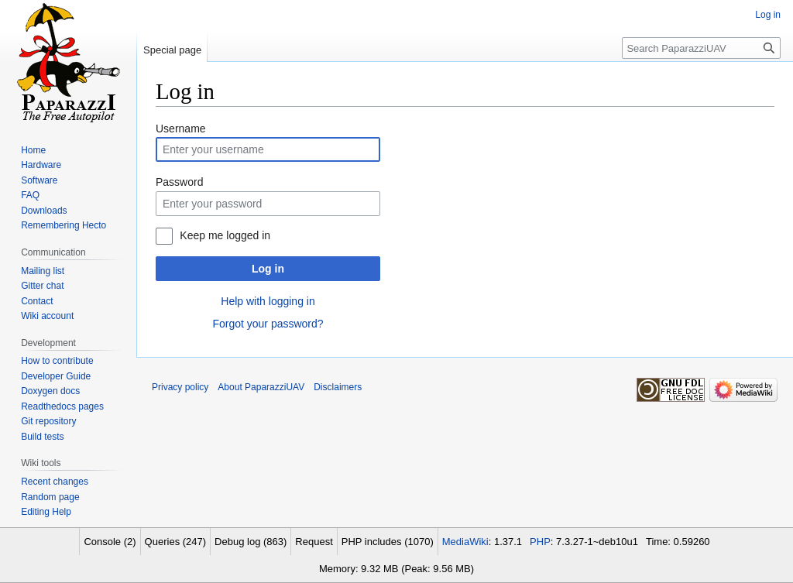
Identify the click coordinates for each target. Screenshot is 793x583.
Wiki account (47, 315)
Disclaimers (338, 387)
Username (181, 128)
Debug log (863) (251, 541)
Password (179, 182)
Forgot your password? (267, 323)
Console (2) (110, 541)
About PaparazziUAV (261, 387)
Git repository (48, 421)
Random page (50, 497)
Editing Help (46, 511)
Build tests (42, 436)
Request (313, 541)
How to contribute (57, 360)
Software (39, 180)
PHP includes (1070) (388, 541)
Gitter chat (42, 285)
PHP (540, 541)
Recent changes (54, 481)
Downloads (44, 210)
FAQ (30, 195)
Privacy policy (180, 387)
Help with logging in (267, 301)
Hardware (41, 164)
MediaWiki (465, 541)
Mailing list (42, 271)
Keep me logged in (225, 235)
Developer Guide (56, 376)
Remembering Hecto (63, 225)
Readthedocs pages (62, 406)
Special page (172, 50)
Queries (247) (175, 541)
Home (33, 150)
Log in (268, 268)
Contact (37, 301)
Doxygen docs (50, 391)
